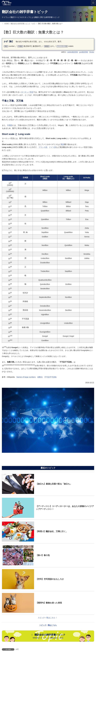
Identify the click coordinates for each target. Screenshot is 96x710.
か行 (17, 649)
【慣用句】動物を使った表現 (49, 603)
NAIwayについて (45, 682)
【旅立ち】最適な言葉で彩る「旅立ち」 (54, 484)
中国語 (9, 125)
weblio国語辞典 (72, 52)
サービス (15, 681)
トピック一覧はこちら (48, 618)
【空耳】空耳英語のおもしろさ (50, 579)
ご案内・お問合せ (31, 681)
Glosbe (91, 52)
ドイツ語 (52, 147)
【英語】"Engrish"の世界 (64, 659)
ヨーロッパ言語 (27, 92)
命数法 (40, 377)
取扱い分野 (63, 681)
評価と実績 (27, 682)
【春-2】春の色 (43, 555)
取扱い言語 (48, 681)
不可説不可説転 (50, 377)
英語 (62, 144)
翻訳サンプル (79, 681)
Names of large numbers (26, 377)
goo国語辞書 (83, 52)
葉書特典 (60, 682)
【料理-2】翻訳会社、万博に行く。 (52, 531)
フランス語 (42, 147)
